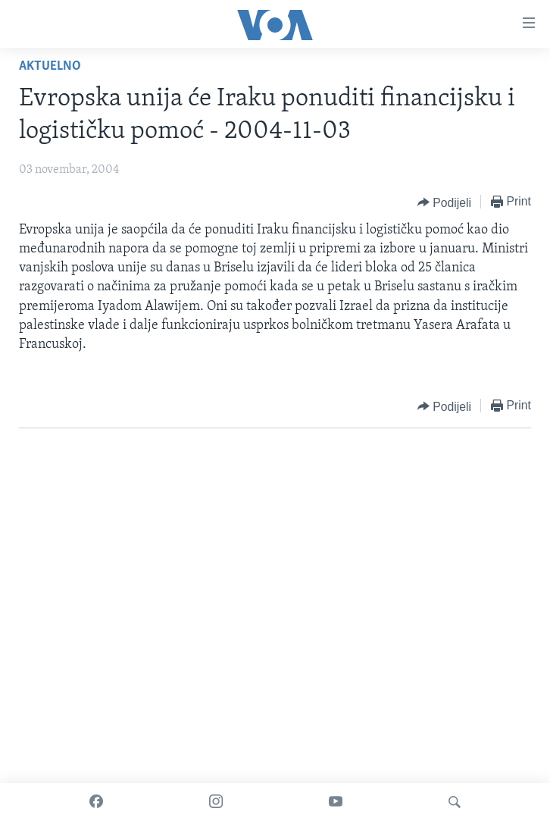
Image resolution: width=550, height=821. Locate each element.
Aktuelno (50, 66)
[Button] (444, 202)
